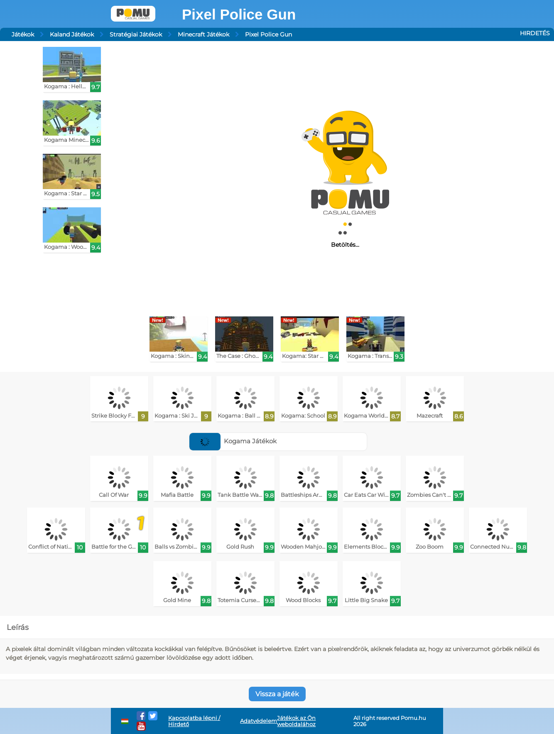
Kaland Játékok (72, 34)
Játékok (23, 34)
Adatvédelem (258, 721)
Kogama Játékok (233, 441)
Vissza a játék (277, 694)
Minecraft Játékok (203, 34)
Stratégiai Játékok (136, 34)
